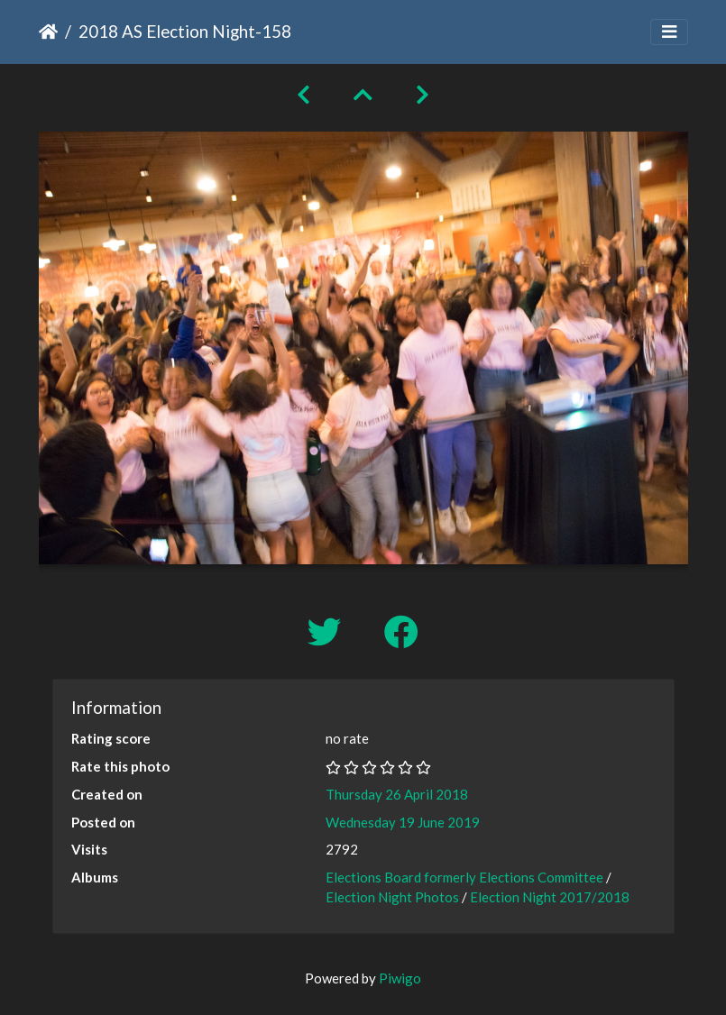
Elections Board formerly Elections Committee (464, 877)
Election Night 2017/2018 (550, 897)
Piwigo (400, 978)
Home (48, 31)
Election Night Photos (392, 897)
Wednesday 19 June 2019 (403, 822)
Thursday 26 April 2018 (397, 794)
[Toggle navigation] (669, 32)
